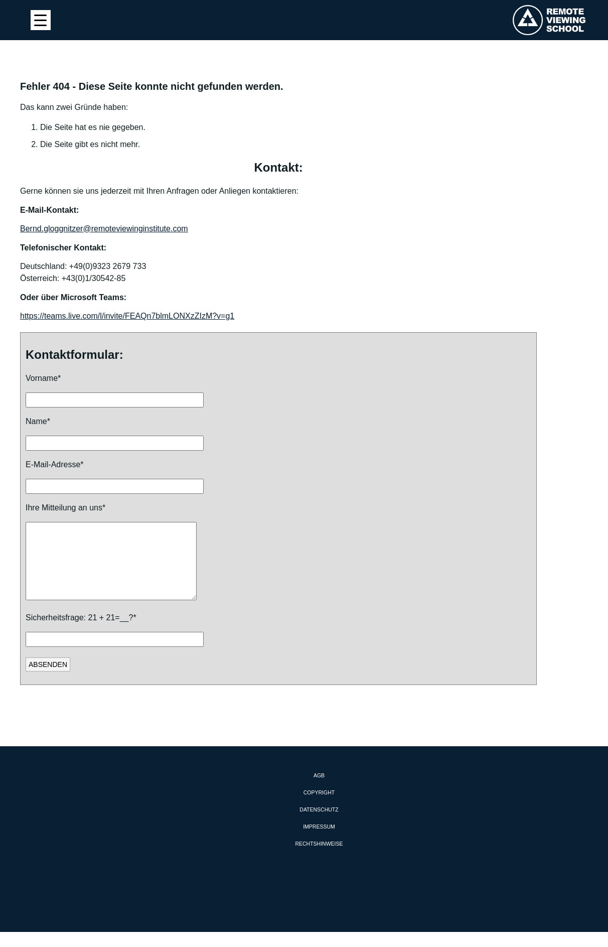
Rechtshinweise (319, 859)
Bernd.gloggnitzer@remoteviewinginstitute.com (104, 228)
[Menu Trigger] (41, 20)
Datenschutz (318, 825)
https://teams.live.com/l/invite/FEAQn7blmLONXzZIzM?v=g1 (127, 316)
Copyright (319, 807)
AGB (319, 790)
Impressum (319, 842)
